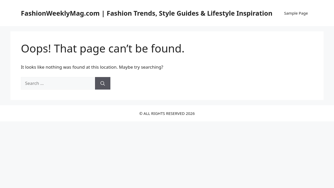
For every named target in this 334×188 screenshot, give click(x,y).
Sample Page (296, 13)
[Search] (102, 83)
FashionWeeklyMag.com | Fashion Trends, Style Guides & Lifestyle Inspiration (146, 13)
